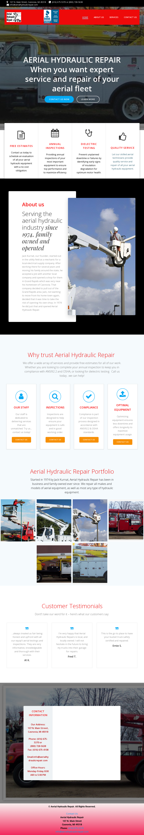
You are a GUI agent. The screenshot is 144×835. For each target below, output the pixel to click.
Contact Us (130, 17)
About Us (99, 17)
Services (113, 17)
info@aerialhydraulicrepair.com (72, 831)
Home (85, 17)
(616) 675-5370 (76, 828)
